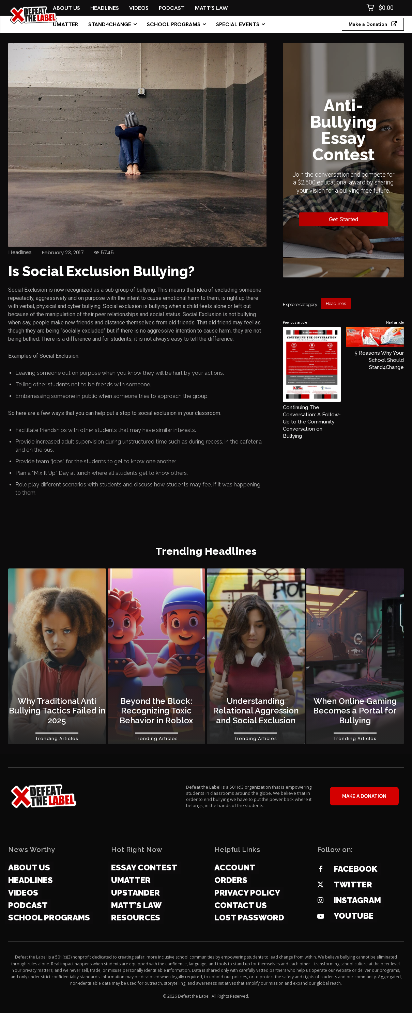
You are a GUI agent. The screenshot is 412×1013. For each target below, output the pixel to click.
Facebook (355, 869)
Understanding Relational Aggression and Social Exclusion (256, 711)
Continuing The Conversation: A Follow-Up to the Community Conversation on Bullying (312, 421)
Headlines (20, 251)
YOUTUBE (353, 916)
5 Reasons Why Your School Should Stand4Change (379, 360)
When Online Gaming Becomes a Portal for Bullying (355, 711)
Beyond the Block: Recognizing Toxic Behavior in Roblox (156, 711)
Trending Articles (56, 738)
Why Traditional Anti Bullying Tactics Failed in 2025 (57, 711)
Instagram (357, 900)
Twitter (353, 884)
